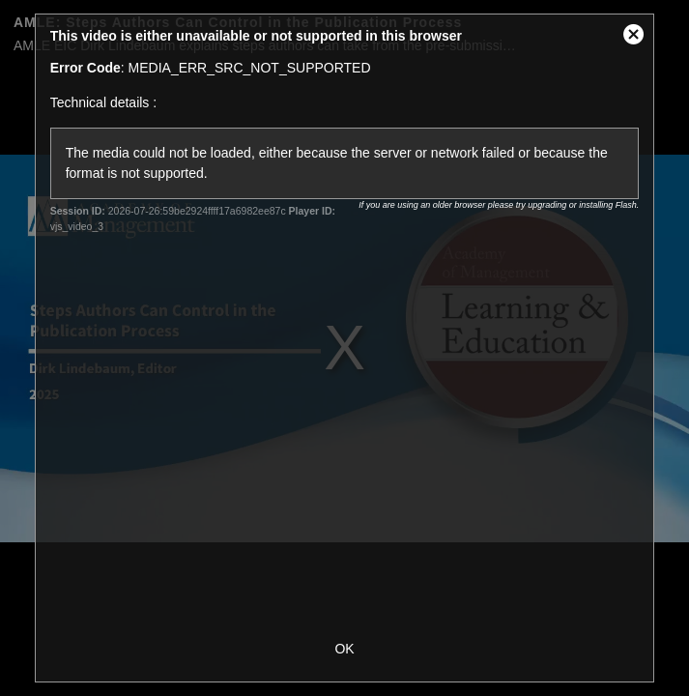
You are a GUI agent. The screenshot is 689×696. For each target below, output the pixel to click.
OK (344, 648)
